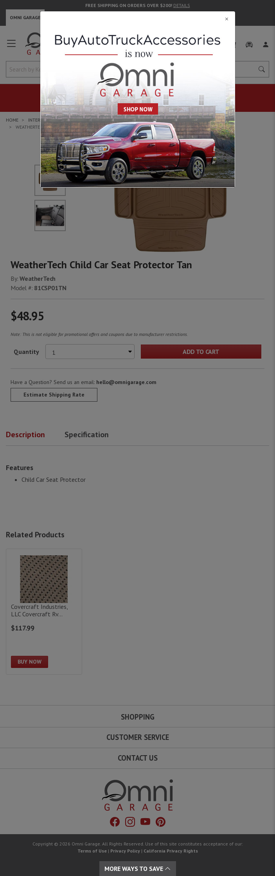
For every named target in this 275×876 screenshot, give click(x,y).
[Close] (137, 18)
